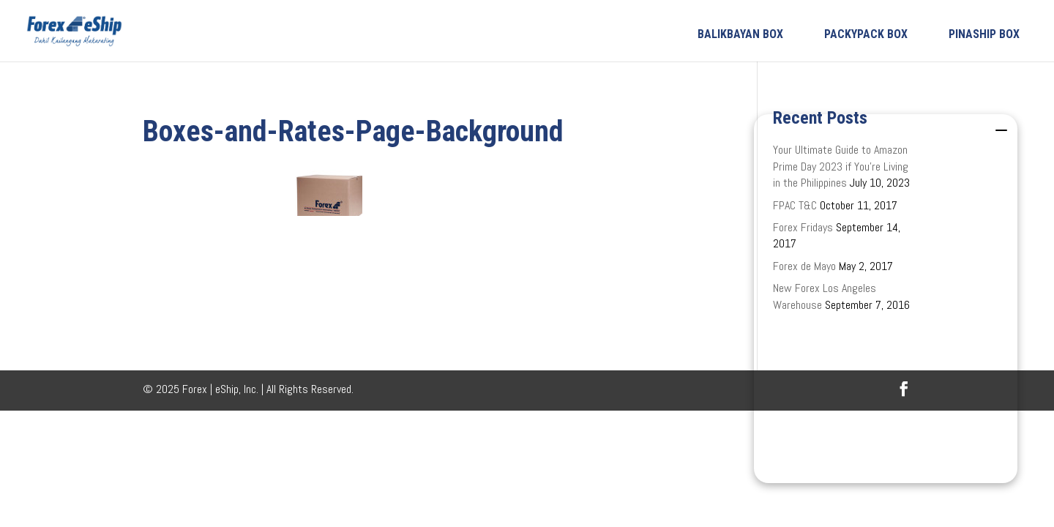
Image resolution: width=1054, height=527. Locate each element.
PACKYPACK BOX (866, 34)
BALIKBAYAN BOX (740, 34)
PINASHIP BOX (984, 34)
